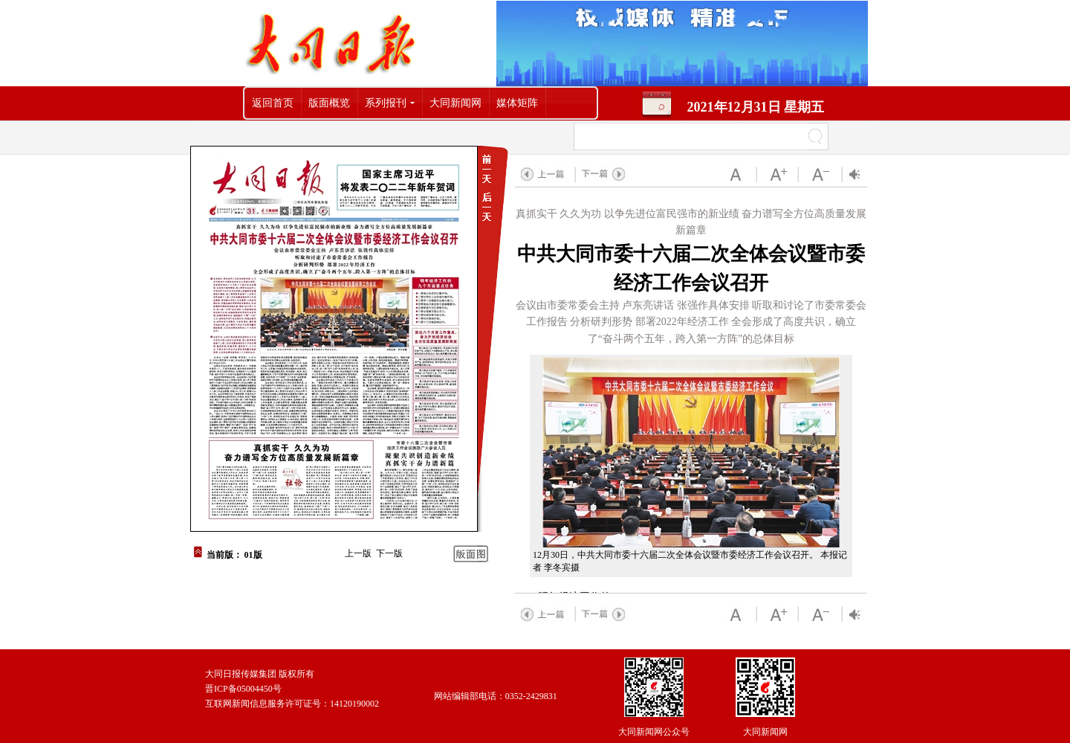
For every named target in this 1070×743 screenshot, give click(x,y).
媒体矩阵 (517, 103)
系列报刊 (385, 103)
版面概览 (329, 103)
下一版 (389, 553)
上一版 (358, 553)
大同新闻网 (455, 103)
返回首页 (273, 103)
